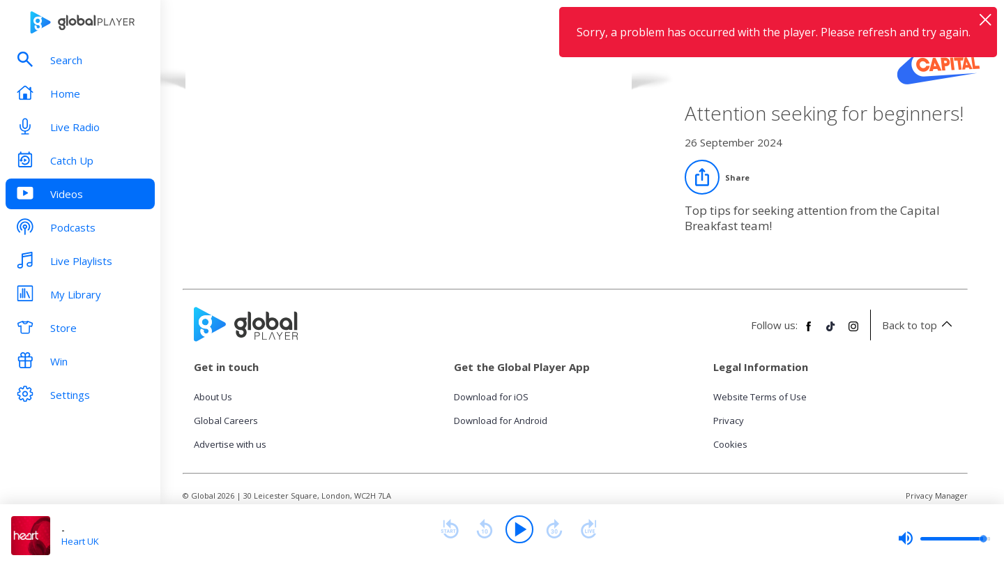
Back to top (919, 325)
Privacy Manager (937, 495)
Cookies (730, 444)
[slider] (944, 538)
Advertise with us (230, 444)
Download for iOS (491, 397)
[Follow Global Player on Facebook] (809, 332)
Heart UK (80, 541)
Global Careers (226, 420)
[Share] (717, 177)
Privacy (728, 420)
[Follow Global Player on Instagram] (853, 332)
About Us (213, 397)
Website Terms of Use (760, 397)
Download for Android (500, 420)
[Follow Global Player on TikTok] (831, 332)
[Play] (519, 529)
